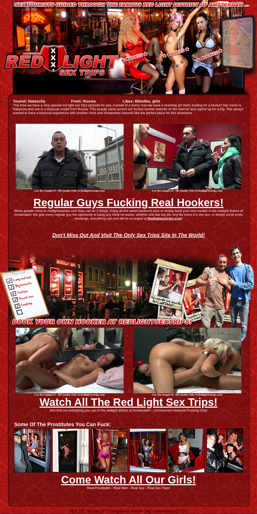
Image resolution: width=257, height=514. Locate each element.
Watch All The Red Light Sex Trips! (128, 402)
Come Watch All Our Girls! (128, 480)
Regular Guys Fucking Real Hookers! (128, 203)
